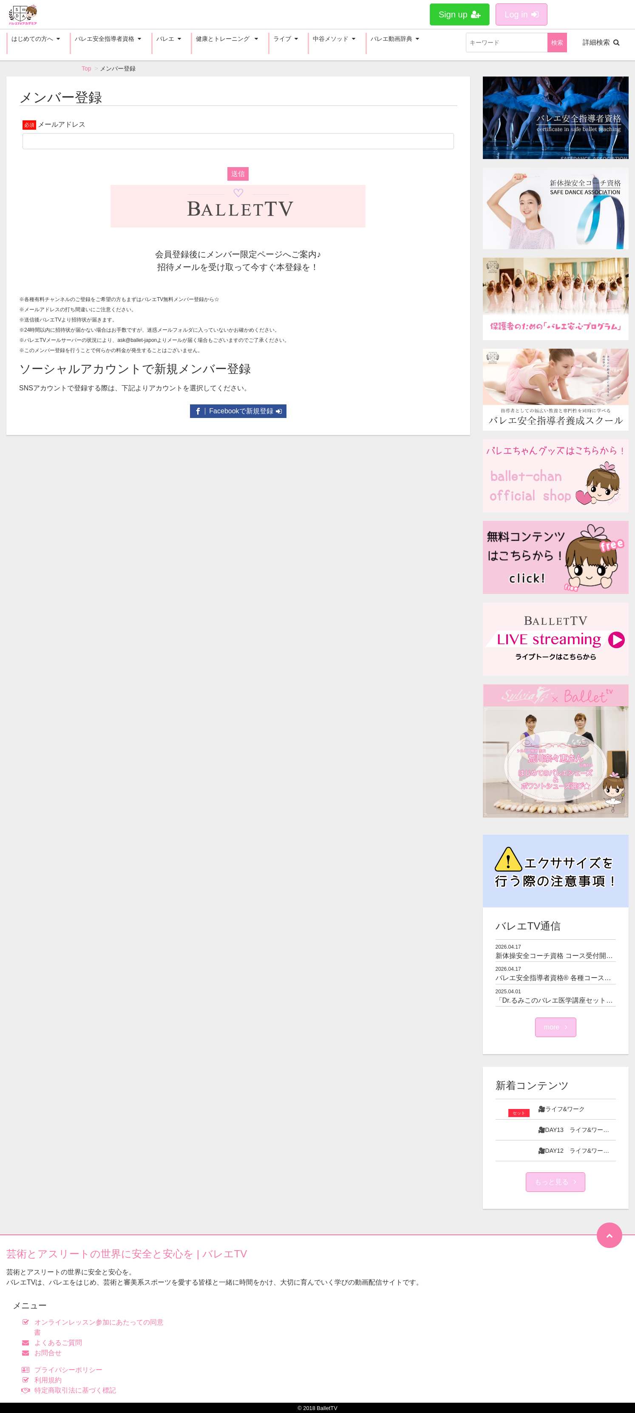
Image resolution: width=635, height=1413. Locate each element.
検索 (557, 42)
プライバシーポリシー (64, 1369)
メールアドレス (61, 124)
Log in (522, 14)
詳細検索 (601, 42)
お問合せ (44, 1352)
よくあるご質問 (54, 1342)
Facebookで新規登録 (238, 411)
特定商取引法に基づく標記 (71, 1390)
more (555, 1027)
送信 (238, 173)
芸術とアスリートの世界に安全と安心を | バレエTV (126, 1253)
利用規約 (44, 1380)
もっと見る (555, 1182)
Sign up (460, 14)
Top (86, 68)
